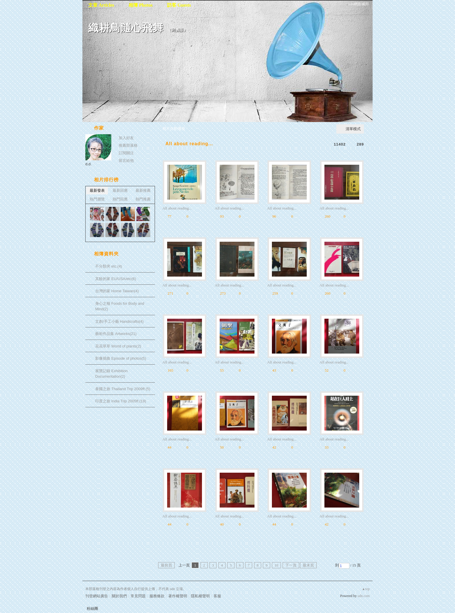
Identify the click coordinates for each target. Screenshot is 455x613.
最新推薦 (143, 190)
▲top (366, 589)
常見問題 (138, 596)
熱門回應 (120, 199)
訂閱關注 (126, 153)
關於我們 (119, 596)
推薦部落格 (128, 145)
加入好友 (126, 138)
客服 (217, 596)
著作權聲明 (177, 596)
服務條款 (157, 596)
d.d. (88, 164)
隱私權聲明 (200, 596)
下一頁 (291, 565)
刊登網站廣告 (96, 596)
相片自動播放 (173, 128)
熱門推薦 (143, 199)
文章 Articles (101, 5)
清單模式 (353, 129)
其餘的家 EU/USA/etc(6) (115, 279)
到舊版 (177, 30)
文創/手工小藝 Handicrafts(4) (119, 321)
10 (276, 565)
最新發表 (97, 190)
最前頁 (166, 565)
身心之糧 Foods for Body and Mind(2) (119, 306)
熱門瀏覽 (97, 199)
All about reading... (189, 143)
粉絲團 (92, 608)
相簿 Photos (140, 5)
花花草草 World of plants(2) (118, 346)
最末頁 (308, 565)
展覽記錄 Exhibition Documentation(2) (111, 374)
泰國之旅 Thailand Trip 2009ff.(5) (122, 389)
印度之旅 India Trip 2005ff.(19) (120, 401)
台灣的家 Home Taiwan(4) (117, 291)
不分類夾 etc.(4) (108, 266)
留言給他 (126, 160)
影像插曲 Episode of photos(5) (120, 358)
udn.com (364, 596)
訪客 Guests (179, 5)
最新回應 (120, 190)
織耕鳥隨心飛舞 (125, 28)
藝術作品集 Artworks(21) (115, 333)
